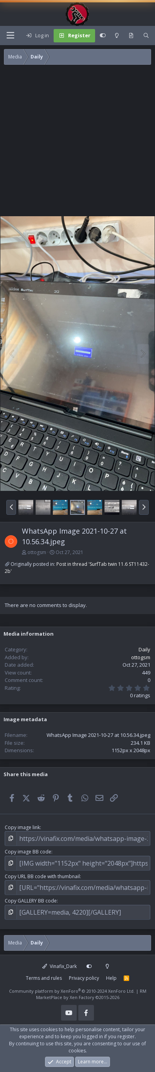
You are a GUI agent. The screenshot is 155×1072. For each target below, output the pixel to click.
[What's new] (131, 36)
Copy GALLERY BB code (31, 900)
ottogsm (36, 552)
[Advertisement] (73, 142)
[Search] (146, 36)
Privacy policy (84, 978)
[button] (11, 507)
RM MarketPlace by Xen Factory (91, 994)
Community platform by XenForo (72, 991)
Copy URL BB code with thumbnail (42, 876)
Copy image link (22, 827)
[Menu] (10, 35)
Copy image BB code (28, 851)
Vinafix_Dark (59, 966)
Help (111, 978)
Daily (144, 649)
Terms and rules (44, 978)
